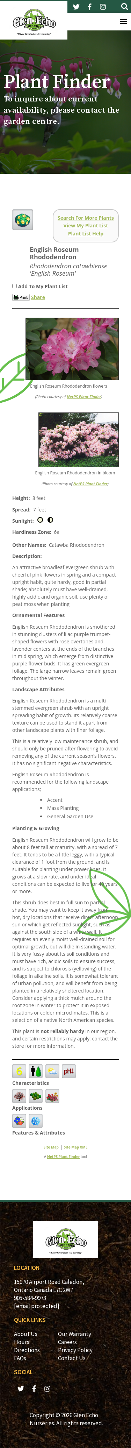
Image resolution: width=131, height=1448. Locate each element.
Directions (27, 1350)
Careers (67, 1342)
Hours (21, 1342)
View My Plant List (86, 225)
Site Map (51, 1147)
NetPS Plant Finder (84, 396)
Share (38, 297)
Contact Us (72, 1358)
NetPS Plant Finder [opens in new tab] (63, 1156)
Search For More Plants (86, 217)
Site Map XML (76, 1147)
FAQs (20, 1358)
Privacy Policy (75, 1350)
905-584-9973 (30, 1298)
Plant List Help (85, 233)
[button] (124, 6)
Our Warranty (74, 1334)
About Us (25, 1334)
